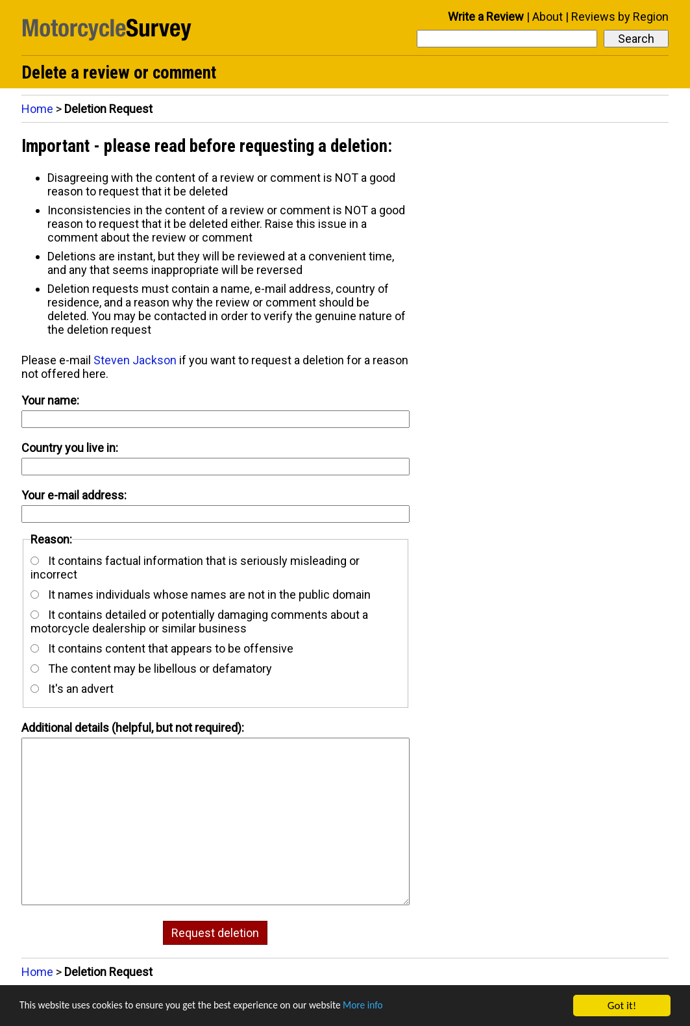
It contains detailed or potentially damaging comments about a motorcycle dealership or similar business (199, 621)
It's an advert (72, 688)
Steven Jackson (135, 360)
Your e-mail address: (74, 495)
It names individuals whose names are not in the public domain (201, 594)
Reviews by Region (620, 16)
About (547, 16)
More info (399, 1006)
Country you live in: (69, 448)
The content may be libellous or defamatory (151, 668)
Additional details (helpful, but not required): (132, 727)
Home (37, 109)
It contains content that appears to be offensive (162, 648)
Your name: (50, 400)
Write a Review (486, 16)
